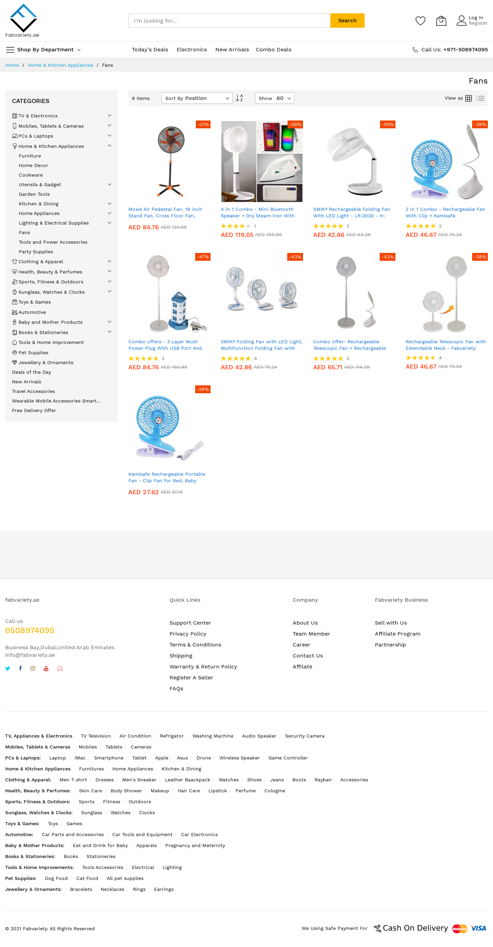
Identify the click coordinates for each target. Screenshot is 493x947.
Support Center (190, 622)
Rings (139, 889)
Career (302, 644)
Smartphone (109, 757)
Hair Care (189, 790)
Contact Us (308, 655)
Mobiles (88, 747)
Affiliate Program (397, 633)
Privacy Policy (187, 633)
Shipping (180, 655)
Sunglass (91, 812)
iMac (80, 757)
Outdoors (140, 801)
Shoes (254, 779)
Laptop (57, 757)
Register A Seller (191, 677)
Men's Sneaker (139, 779)
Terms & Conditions (195, 644)
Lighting (172, 867)
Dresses (105, 779)
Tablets (113, 747)
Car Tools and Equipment (142, 834)
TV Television (96, 736)
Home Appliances (132, 768)
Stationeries (101, 856)
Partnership (390, 644)
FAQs (176, 688)
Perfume (246, 790)
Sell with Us (391, 622)
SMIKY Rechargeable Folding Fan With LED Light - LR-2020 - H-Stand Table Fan (351, 215)
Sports (86, 801)
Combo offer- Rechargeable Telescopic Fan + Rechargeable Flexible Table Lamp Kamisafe (349, 348)
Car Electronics (199, 834)
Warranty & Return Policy (203, 666)
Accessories (354, 779)
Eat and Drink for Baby (100, 845)
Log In (476, 17)
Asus (182, 757)
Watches (229, 779)
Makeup (160, 790)
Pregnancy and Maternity (195, 845)
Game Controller (288, 757)
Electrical (143, 867)
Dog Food (56, 878)
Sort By (174, 98)
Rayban (323, 779)
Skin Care (90, 790)
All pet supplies (125, 878)
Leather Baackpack (187, 779)
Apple (161, 757)
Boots (299, 779)
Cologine (274, 790)
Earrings (164, 889)
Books (71, 856)
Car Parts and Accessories (73, 834)
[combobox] (229, 20)
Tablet (139, 757)
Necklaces (112, 889)
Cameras (141, 747)
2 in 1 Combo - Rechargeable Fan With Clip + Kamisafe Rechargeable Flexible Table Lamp (446, 215)
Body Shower (126, 790)
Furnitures (91, 768)
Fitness (111, 801)
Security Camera (305, 736)
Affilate (302, 666)
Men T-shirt (73, 779)
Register (478, 23)
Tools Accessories (102, 867)
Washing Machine (212, 736)
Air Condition (135, 736)
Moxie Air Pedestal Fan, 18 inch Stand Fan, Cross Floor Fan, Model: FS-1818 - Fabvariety (165, 215)
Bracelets (81, 889)
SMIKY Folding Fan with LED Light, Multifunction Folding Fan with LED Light (262, 348)
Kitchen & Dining (181, 768)
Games (74, 823)
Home (12, 65)
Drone (204, 757)
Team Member (311, 633)
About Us (305, 622)
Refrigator (172, 736)
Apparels (146, 845)
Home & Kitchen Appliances (60, 65)
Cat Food (87, 878)
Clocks (147, 812)
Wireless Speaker (239, 757)
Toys (53, 823)
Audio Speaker (259, 736)
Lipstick (217, 790)
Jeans (277, 779)
